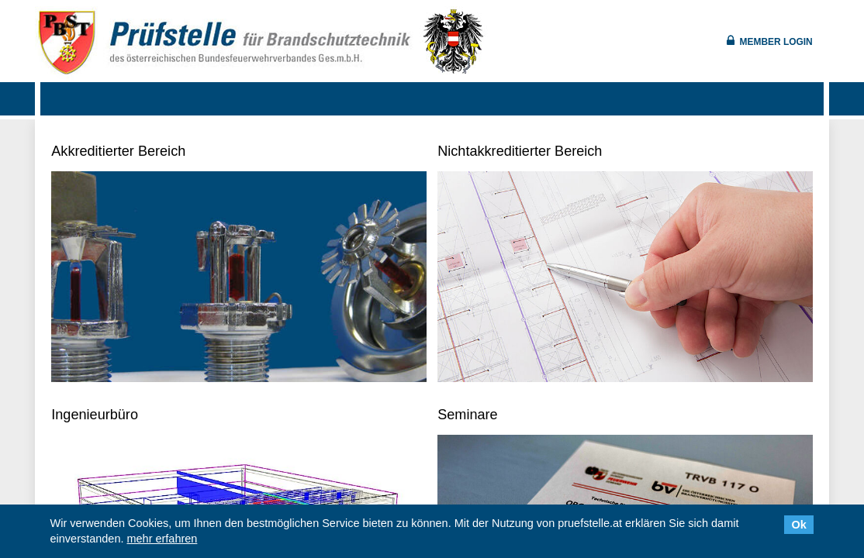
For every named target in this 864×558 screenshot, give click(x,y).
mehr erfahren (161, 538)
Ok (799, 524)
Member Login (776, 41)
